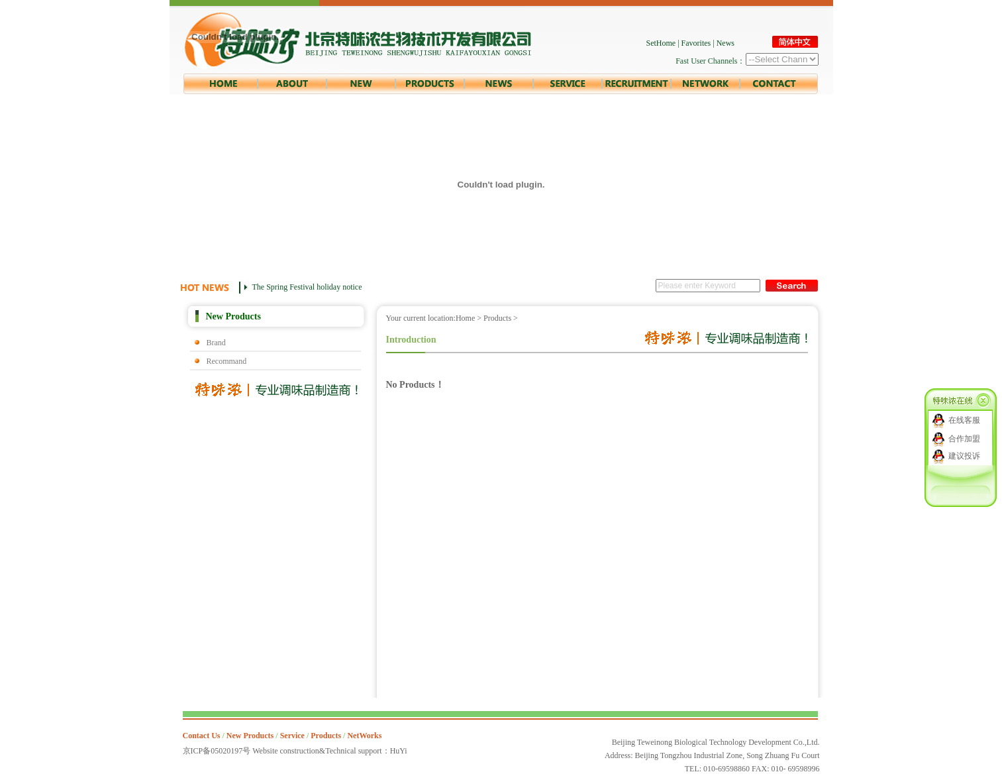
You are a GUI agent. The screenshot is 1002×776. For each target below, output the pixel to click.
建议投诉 (964, 456)
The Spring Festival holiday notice (307, 287)
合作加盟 (964, 438)
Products (497, 318)
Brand (216, 342)
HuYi (398, 750)
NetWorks (364, 735)
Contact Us (202, 735)
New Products (250, 735)
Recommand (227, 361)
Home (465, 318)
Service (292, 735)
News (725, 43)
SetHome (661, 43)
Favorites (696, 43)
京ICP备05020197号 (217, 750)
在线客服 (964, 420)
